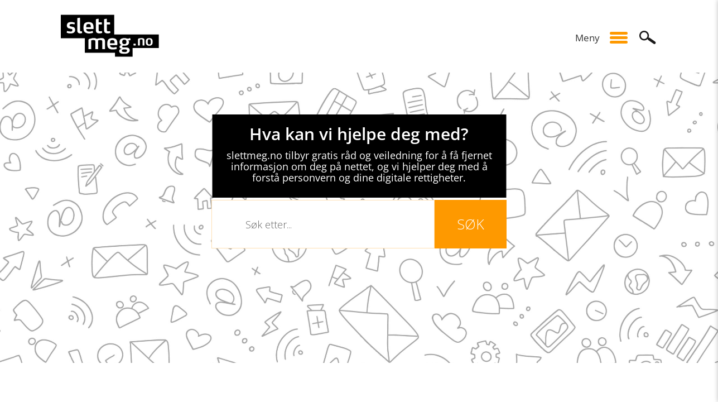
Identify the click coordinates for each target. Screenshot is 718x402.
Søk (470, 223)
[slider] (359, 218)
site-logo (110, 35)
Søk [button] (648, 37)
